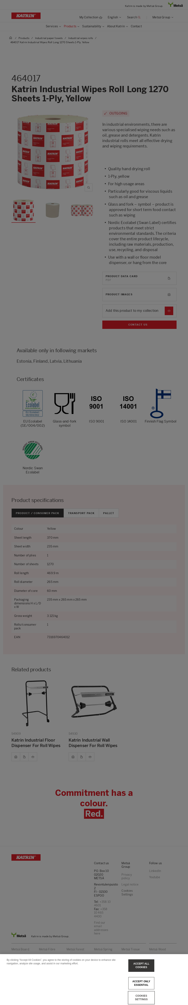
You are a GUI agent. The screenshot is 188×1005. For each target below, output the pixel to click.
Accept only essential (141, 983)
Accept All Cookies (141, 965)
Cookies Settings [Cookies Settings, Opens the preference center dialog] (141, 997)
